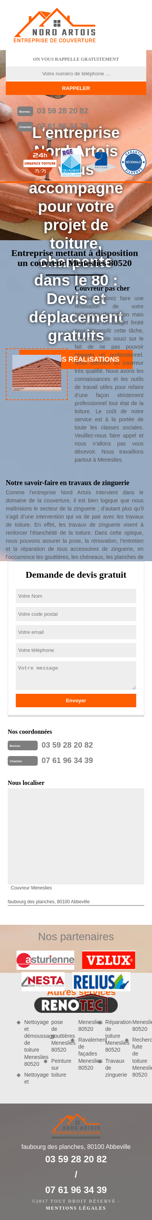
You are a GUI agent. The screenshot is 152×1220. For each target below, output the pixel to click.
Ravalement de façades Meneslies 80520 (85, 1054)
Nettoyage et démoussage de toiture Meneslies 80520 (31, 1043)
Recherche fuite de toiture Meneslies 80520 (139, 1057)
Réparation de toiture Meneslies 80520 (112, 1036)
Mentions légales (76, 1208)
